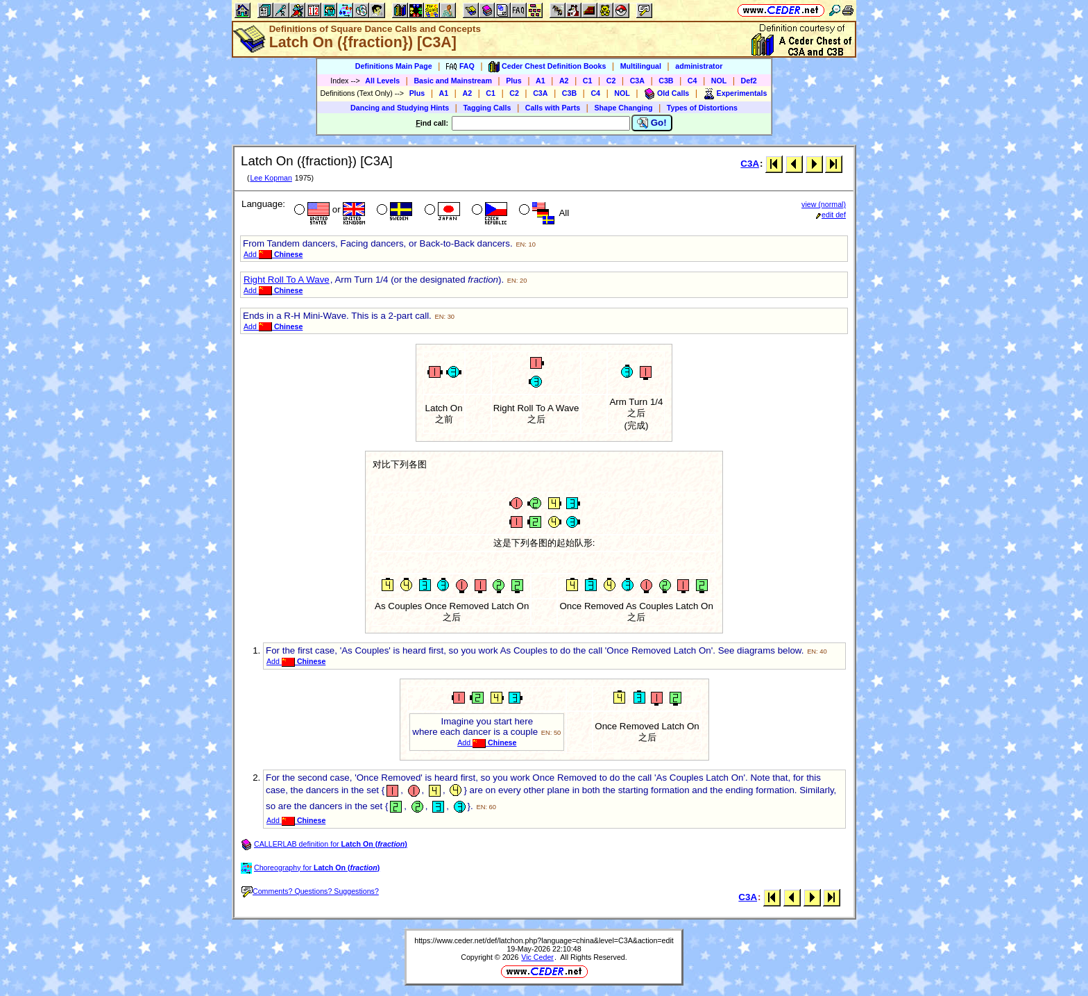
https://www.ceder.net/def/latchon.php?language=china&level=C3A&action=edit (544, 940)
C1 (588, 80)
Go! (652, 122)
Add (273, 254)
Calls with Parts (552, 107)
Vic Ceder (537, 957)
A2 (564, 80)
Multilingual (640, 66)
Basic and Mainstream (453, 80)
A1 (540, 80)
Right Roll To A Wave (287, 279)
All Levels (382, 80)
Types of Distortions (702, 107)
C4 (692, 80)
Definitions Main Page (393, 66)
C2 (611, 80)
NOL (719, 80)
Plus (514, 80)
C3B (665, 80)
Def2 (749, 80)
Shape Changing (623, 107)
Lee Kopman (270, 178)
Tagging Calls (487, 107)
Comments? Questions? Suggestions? (310, 891)
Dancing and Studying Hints (399, 107)
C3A (637, 80)
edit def (831, 214)
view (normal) (823, 204)
